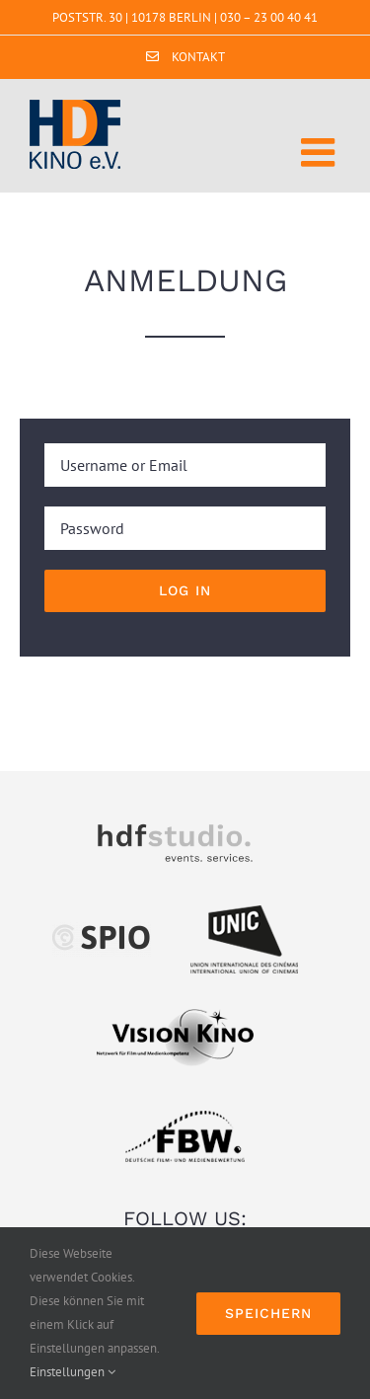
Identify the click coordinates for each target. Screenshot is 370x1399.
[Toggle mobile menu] (320, 152)
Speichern (268, 1313)
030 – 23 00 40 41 (269, 17)
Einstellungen (72, 1371)
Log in (185, 590)
